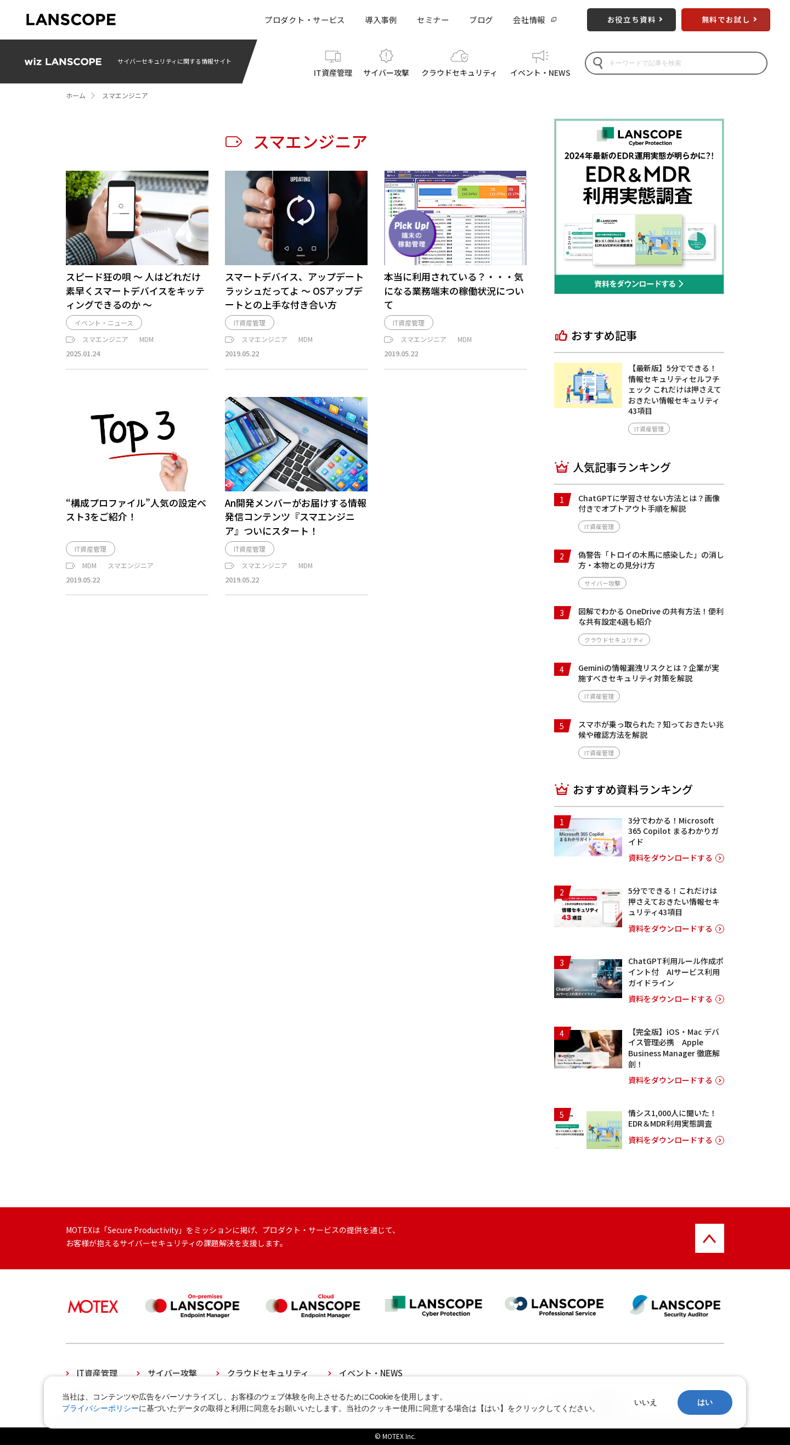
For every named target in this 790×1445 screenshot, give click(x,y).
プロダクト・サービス (304, 19)
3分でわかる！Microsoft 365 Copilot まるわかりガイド (673, 831)
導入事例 (381, 19)
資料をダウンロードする (670, 858)
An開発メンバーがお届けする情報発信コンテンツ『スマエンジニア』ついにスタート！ (295, 522)
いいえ (645, 1402)
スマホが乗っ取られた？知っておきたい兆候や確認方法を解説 (651, 730)
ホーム (76, 95)
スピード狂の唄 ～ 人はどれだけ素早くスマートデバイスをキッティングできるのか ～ (135, 290)
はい (705, 1402)
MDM (146, 345)
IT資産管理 (333, 70)
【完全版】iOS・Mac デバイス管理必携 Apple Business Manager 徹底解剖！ (674, 1047)
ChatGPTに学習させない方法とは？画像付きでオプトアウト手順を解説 (649, 503)
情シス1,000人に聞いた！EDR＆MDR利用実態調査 (672, 1118)
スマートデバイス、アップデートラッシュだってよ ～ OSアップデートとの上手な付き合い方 (294, 290)
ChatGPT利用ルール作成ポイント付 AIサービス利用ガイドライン (676, 971)
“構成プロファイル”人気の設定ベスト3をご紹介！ (136, 515)
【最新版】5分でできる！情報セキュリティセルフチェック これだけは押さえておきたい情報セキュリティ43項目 (674, 389)
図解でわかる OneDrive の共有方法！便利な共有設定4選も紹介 (651, 617)
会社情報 (529, 19)
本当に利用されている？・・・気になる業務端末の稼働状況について (454, 290)
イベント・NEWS (540, 70)
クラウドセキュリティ (459, 70)
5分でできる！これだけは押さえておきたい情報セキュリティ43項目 (674, 901)
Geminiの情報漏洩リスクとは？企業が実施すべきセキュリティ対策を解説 (648, 673)
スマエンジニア (105, 345)
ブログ (481, 19)
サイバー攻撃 (386, 70)
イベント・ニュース (104, 328)
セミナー (433, 19)
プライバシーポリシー (100, 1408)
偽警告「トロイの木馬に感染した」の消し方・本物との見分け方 (651, 560)
